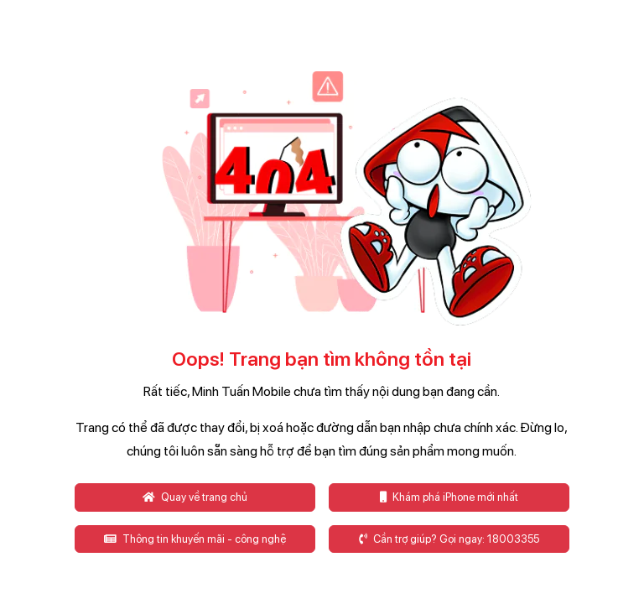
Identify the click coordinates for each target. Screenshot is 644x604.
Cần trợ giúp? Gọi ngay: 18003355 (449, 539)
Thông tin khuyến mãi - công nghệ (195, 539)
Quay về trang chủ (195, 497)
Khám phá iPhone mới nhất (449, 497)
